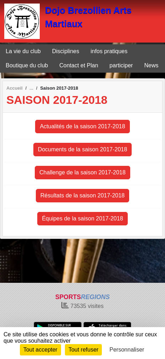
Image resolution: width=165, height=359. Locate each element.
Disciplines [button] (65, 51)
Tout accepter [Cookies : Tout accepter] (40, 350)
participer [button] (121, 65)
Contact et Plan (78, 65)
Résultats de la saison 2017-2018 (82, 195)
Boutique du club (27, 65)
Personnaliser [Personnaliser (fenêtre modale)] (127, 350)
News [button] (151, 65)
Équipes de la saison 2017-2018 (82, 218)
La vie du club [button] (23, 51)
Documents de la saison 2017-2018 (82, 149)
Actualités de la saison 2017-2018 (82, 126)
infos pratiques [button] (108, 51)
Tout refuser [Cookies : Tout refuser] (83, 350)
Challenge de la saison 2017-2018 (82, 172)
